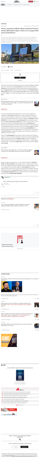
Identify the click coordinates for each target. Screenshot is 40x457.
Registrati (24, 446)
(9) (38, 298)
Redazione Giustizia (5, 209)
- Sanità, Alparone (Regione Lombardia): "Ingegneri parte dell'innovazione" (13, 399)
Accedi (15, 446)
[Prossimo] (37, 193)
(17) (38, 309)
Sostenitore (6, 183)
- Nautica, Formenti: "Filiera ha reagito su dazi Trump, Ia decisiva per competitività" (14, 395)
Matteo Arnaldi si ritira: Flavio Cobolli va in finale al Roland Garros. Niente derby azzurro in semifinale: (17, 314)
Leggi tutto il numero (20, 383)
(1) (4, 186)
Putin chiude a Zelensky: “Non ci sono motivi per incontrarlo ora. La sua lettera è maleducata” (20, 279)
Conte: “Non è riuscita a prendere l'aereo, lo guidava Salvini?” (16, 305)
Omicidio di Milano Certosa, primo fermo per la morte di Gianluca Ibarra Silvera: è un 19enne (16, 324)
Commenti (3, 66)
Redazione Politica (5, 309)
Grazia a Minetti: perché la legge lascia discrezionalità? (15, 181)
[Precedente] (34, 193)
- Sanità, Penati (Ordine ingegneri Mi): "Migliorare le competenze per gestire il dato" (14, 402)
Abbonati (31, 1)
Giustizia (3, 23)
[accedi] (36, 2)
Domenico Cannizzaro (5, 319)
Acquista (20, 248)
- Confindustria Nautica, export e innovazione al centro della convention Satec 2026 (14, 397)
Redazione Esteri (4, 298)
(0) (38, 209)
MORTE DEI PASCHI (7, 244)
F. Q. (2, 35)
